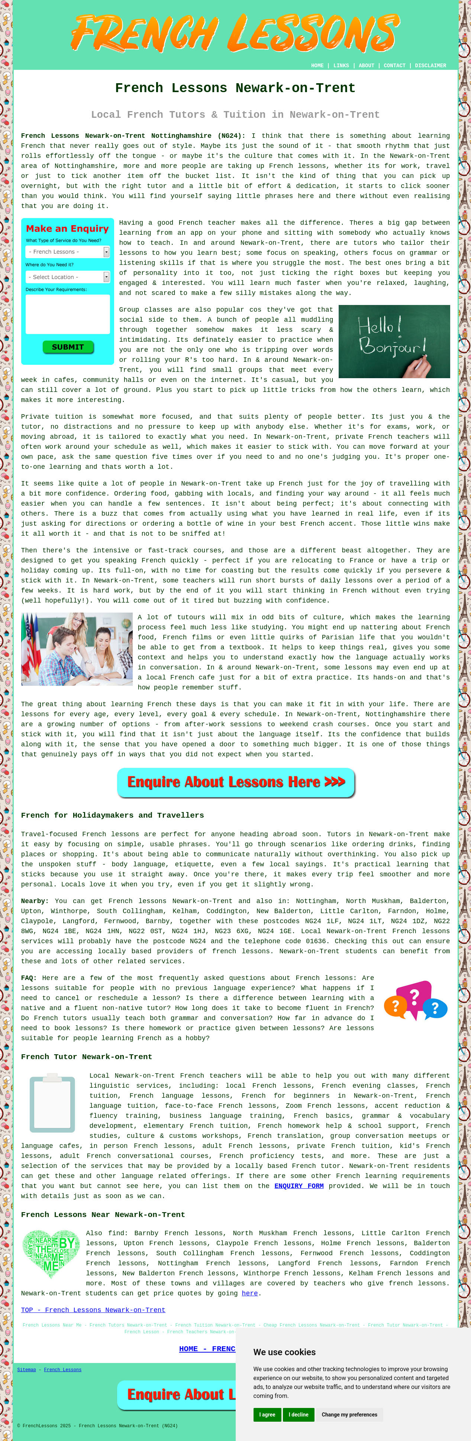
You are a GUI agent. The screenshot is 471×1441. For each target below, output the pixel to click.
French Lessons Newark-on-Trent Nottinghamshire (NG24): (133, 136)
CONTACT (395, 66)
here (250, 1293)
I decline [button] (299, 1415)
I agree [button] (267, 1415)
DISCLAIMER (430, 66)
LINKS (341, 66)
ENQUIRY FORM (299, 1186)
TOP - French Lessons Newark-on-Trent (93, 1310)
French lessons (405, 1273)
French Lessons (63, 1370)
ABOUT (366, 66)
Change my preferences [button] (349, 1415)
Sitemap (26, 1370)
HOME (317, 66)
